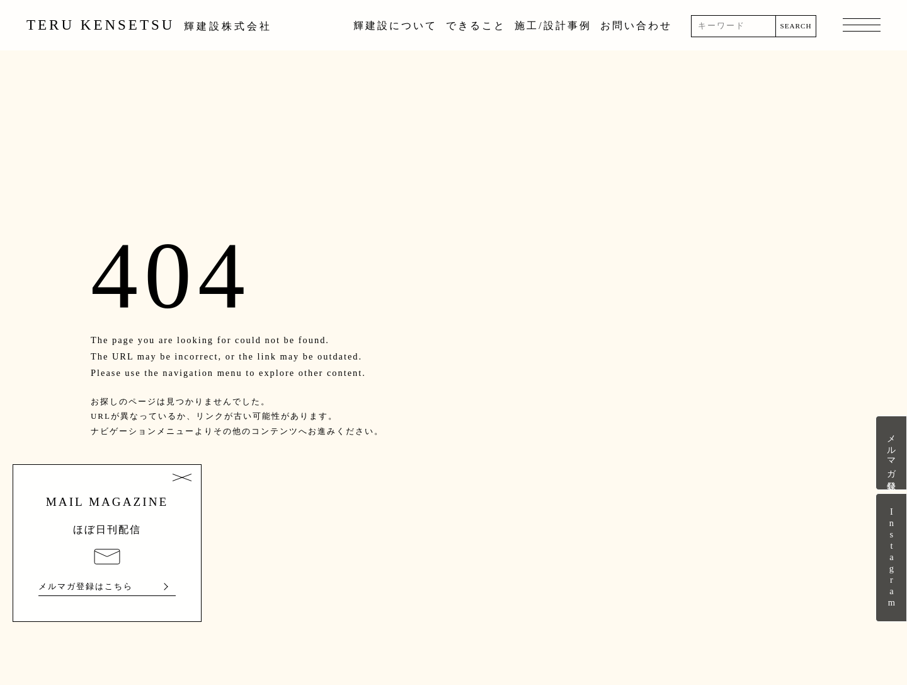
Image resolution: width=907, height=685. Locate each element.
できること (476, 25)
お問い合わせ (636, 25)
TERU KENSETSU (149, 25)
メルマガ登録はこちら (85, 586)
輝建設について (395, 25)
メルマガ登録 (891, 453)
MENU (862, 26)
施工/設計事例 (553, 25)
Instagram (891, 557)
